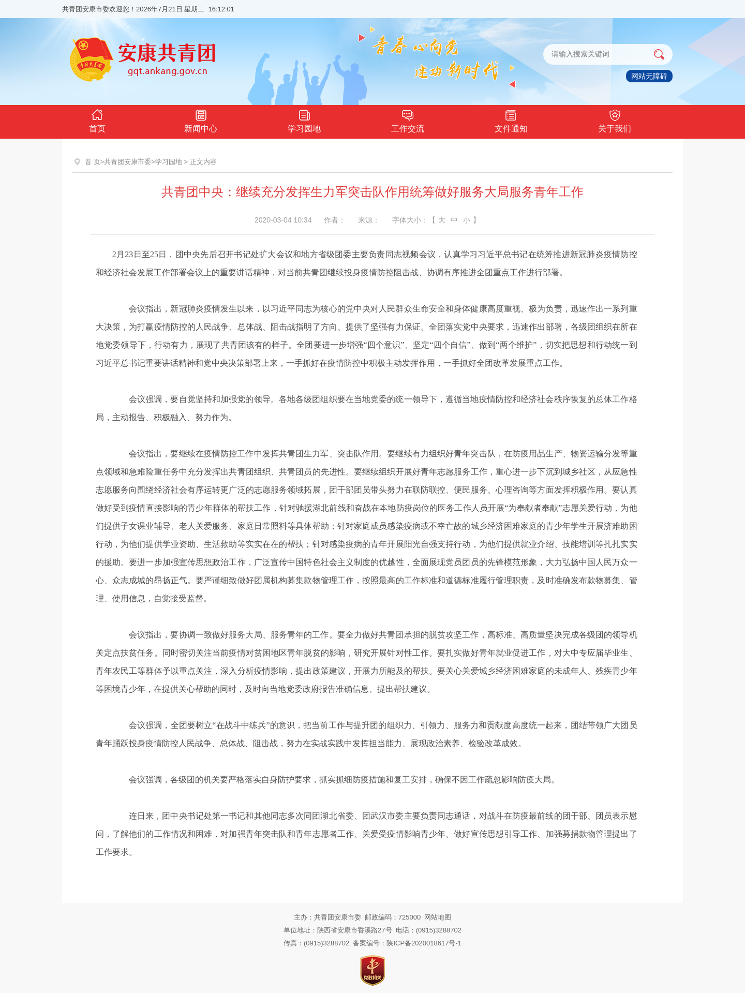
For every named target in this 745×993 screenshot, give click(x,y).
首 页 (92, 162)
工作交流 (407, 120)
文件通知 (511, 120)
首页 (97, 120)
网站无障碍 (649, 76)
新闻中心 (200, 120)
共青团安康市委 (127, 162)
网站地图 (437, 917)
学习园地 (304, 120)
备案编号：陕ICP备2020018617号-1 (407, 943)
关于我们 (614, 120)
